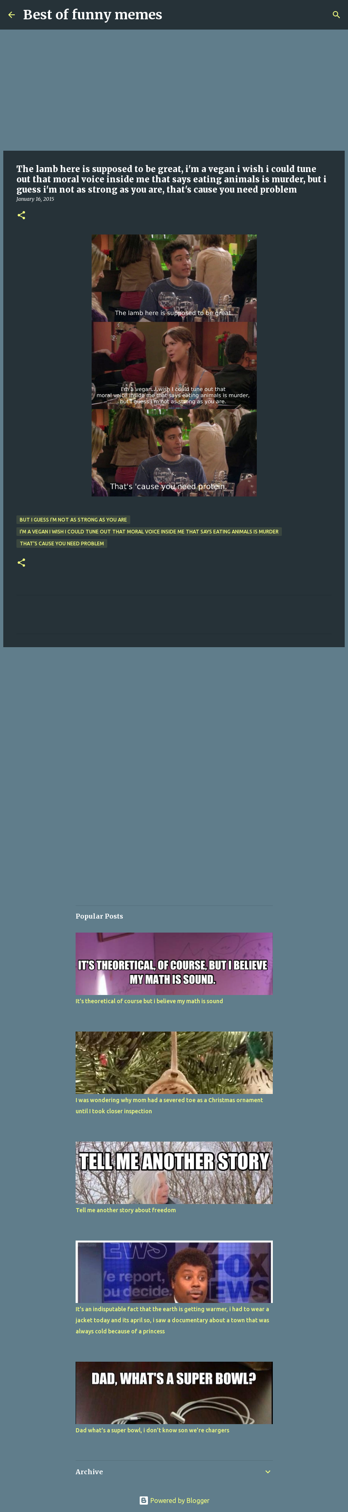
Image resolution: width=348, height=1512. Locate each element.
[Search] (336, 15)
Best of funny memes (92, 15)
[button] (21, 215)
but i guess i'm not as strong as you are (73, 519)
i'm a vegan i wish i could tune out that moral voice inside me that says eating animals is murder (149, 531)
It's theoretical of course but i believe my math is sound (149, 1001)
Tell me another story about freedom (126, 1210)
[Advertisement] (174, 90)
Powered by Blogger (174, 1500)
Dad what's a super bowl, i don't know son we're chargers (152, 1430)
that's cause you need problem (62, 543)
